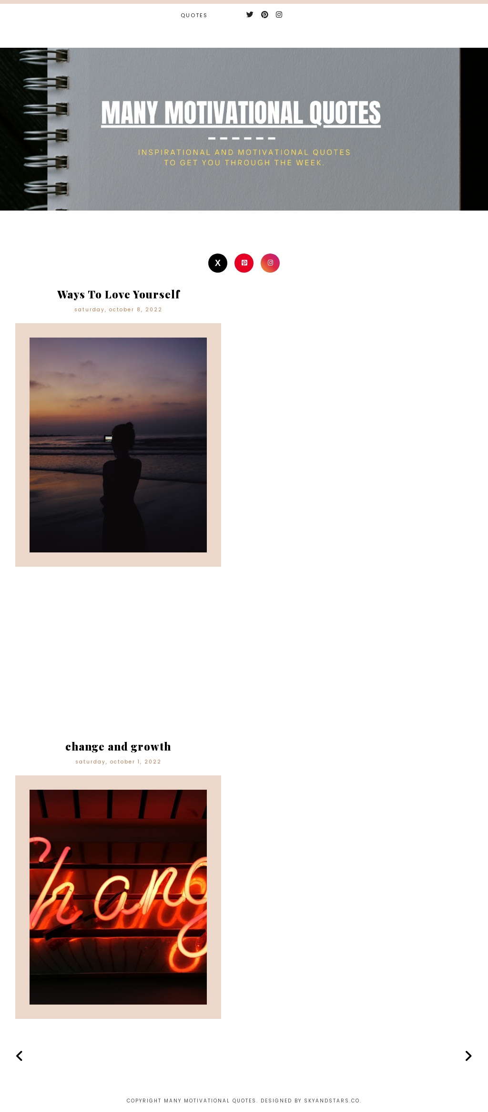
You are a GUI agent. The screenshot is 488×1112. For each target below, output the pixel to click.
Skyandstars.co (332, 1100)
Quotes (194, 15)
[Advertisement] (244, 660)
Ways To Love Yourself (118, 294)
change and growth (118, 746)
